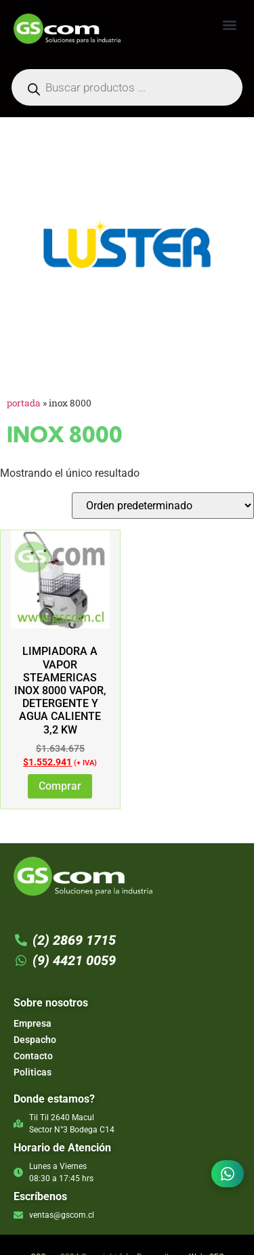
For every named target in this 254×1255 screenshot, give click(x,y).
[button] (229, 25)
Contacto (33, 1055)
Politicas (32, 1072)
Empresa (32, 1023)
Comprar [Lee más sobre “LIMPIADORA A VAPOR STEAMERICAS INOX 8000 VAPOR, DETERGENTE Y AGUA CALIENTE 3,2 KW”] (60, 786)
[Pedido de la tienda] (163, 505)
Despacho (35, 1039)
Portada (24, 403)
